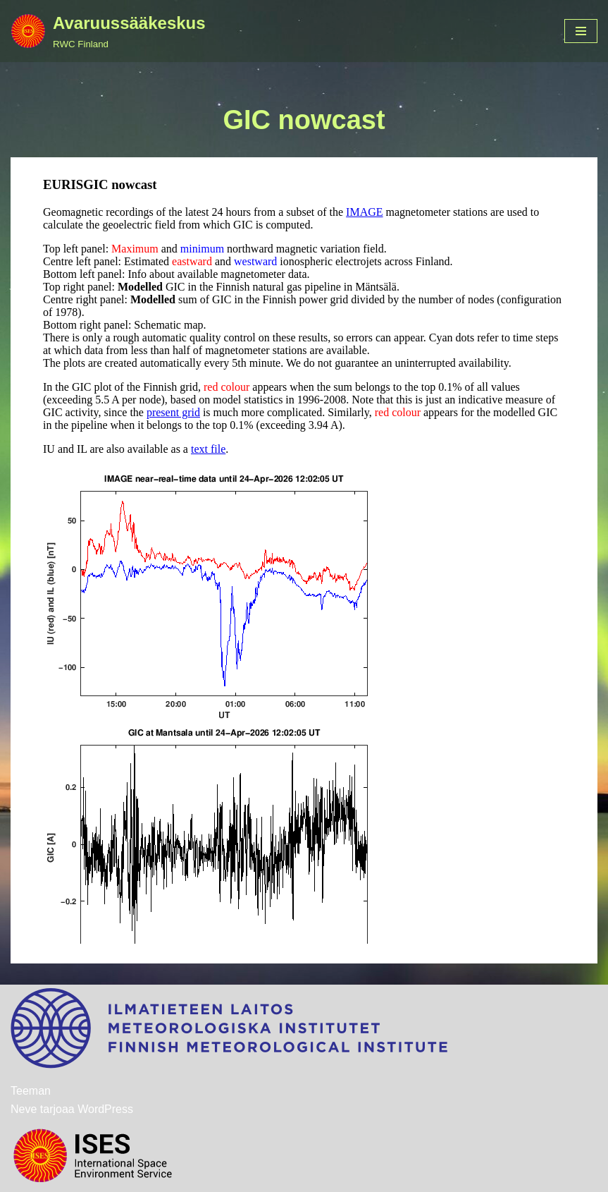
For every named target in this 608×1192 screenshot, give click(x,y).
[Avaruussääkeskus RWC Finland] (108, 31)
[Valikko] (580, 31)
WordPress (105, 1109)
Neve (24, 1109)
